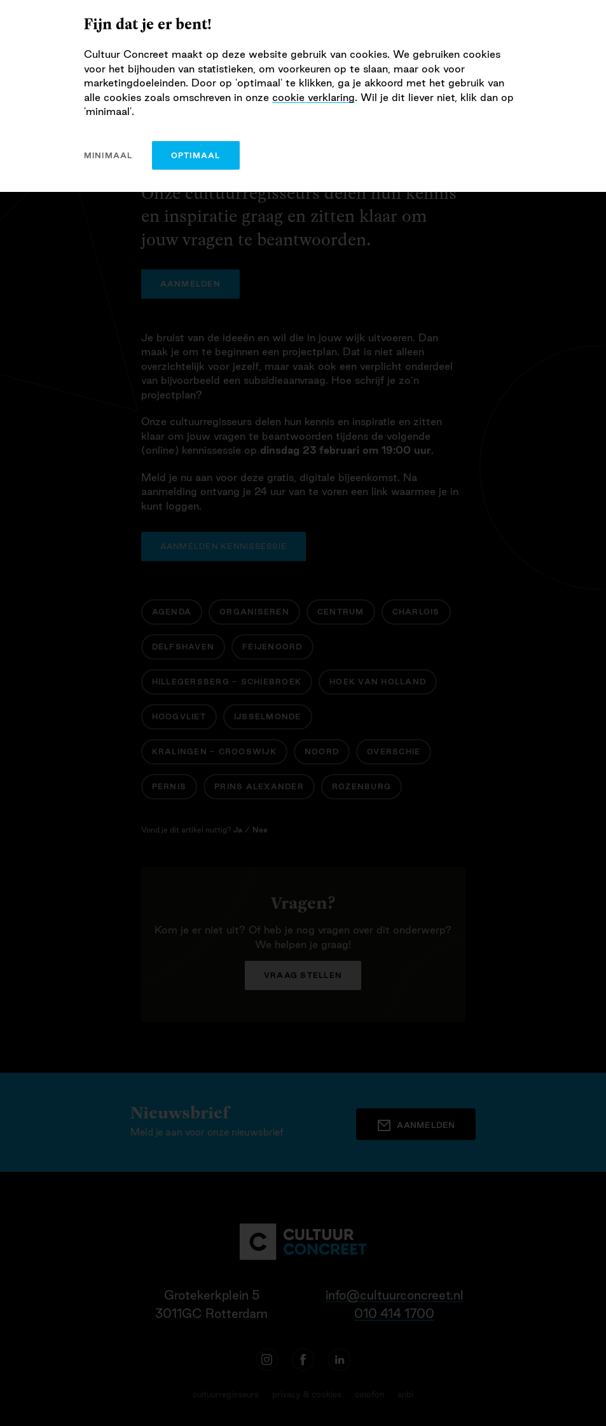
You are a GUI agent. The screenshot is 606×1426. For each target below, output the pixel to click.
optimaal (196, 155)
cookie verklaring (313, 97)
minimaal (108, 155)
